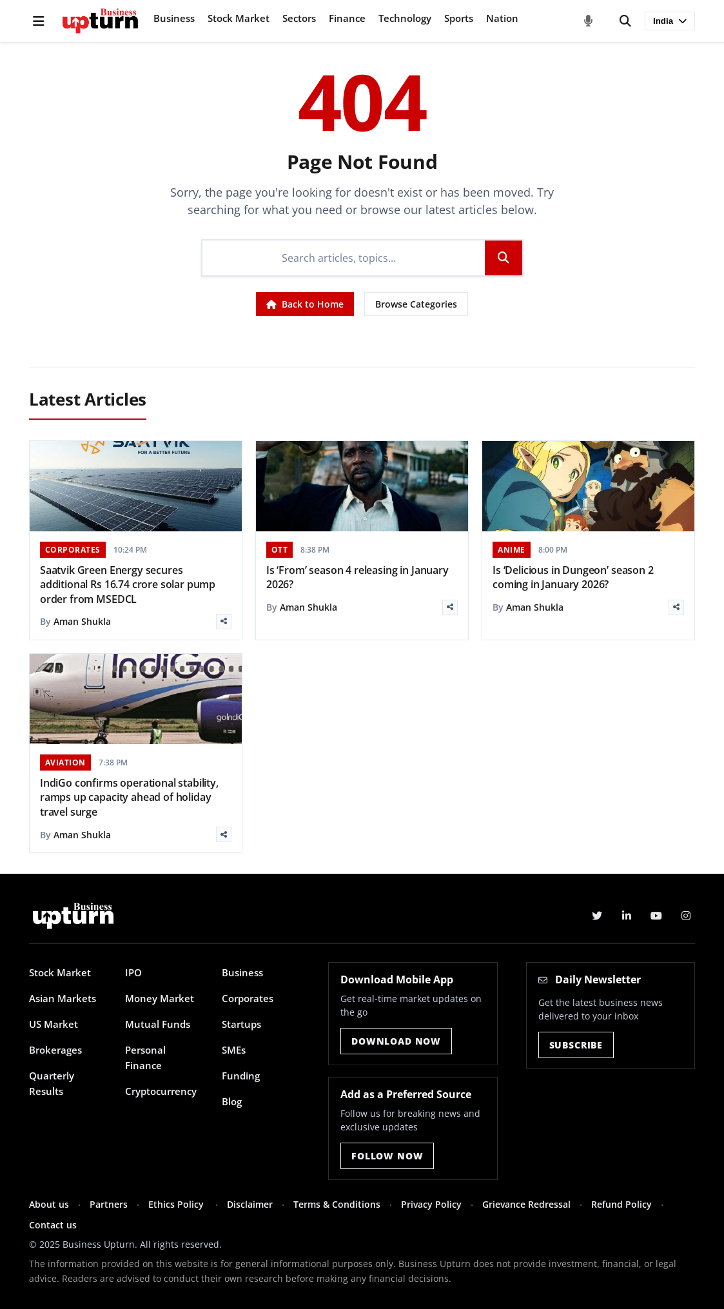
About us (49, 1204)
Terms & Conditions (336, 1204)
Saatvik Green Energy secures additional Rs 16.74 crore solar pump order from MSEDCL (127, 584)
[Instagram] (686, 916)
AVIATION (65, 762)
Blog (232, 1101)
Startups (241, 1024)
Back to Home (305, 304)
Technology (404, 18)
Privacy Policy (431, 1204)
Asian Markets (62, 998)
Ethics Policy (177, 1204)
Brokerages (55, 1049)
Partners (109, 1204)
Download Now (396, 1041)
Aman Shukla (82, 621)
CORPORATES (73, 549)
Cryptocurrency (161, 1091)
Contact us (53, 1225)
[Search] (625, 21)
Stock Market (238, 18)
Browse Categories (416, 304)
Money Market (159, 998)
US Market (53, 1024)
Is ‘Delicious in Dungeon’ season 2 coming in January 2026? (573, 577)
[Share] (223, 621)
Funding (241, 1075)
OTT (279, 549)
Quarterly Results (51, 1083)
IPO (133, 972)
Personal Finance (145, 1057)
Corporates (247, 998)
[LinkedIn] (627, 916)
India (670, 21)
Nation (502, 18)
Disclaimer (250, 1204)
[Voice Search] (588, 21)
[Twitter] (597, 916)
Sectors (299, 18)
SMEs (234, 1049)
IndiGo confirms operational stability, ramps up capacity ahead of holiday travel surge (129, 797)
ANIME (511, 549)
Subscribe (576, 1045)
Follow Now (387, 1156)
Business (174, 18)
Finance (347, 18)
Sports (458, 18)
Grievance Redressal (526, 1204)
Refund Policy (621, 1204)
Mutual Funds (157, 1024)
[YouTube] (656, 916)
